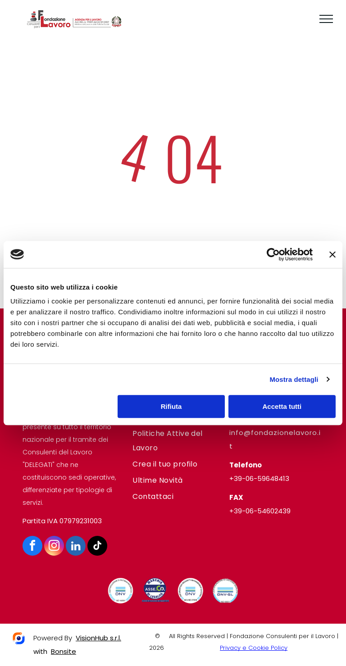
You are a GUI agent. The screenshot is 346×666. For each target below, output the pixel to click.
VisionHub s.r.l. (98, 638)
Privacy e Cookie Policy (253, 647)
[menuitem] (172, 441)
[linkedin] (76, 547)
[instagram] (54, 547)
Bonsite (63, 651)
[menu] (326, 19)
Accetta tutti (282, 406)
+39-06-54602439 (260, 511)
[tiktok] (97, 547)
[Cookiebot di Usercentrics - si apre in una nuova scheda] (273, 254)
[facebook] (32, 547)
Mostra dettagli (293, 379)
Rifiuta (171, 406)
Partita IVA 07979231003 (62, 521)
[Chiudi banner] (332, 254)
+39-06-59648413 (259, 478)
